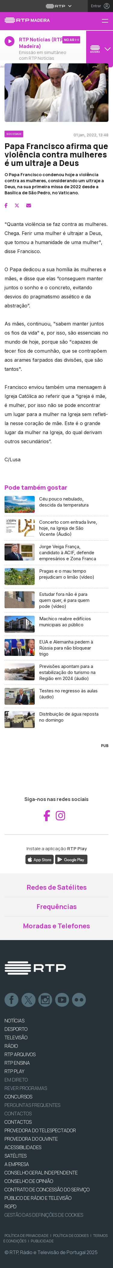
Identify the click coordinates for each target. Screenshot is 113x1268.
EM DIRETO (16, 1079)
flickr (79, 1000)
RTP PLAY (14, 1071)
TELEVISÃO (16, 1037)
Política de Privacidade (27, 1235)
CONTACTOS (18, 1122)
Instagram (45, 1000)
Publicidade (42, 1241)
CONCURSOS (18, 1096)
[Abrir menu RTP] (56, 6)
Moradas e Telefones (56, 925)
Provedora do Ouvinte (31, 1139)
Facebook (12, 1000)
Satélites (16, 1155)
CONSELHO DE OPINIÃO (29, 1181)
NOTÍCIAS (14, 1020)
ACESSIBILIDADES (23, 1147)
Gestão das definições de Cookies (44, 1215)
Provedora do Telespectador (40, 1130)
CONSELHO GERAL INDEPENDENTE (41, 1172)
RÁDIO (11, 1046)
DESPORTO (16, 1029)
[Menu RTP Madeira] (107, 21)
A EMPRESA (17, 1164)
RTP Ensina (17, 1063)
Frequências (56, 906)
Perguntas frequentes (32, 1105)
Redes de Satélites (57, 887)
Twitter (28, 1000)
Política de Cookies (71, 1235)
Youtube (62, 1000)
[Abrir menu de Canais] (99, 49)
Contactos (18, 1113)
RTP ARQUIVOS (20, 1054)
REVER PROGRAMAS (26, 1088)
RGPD (11, 1206)
